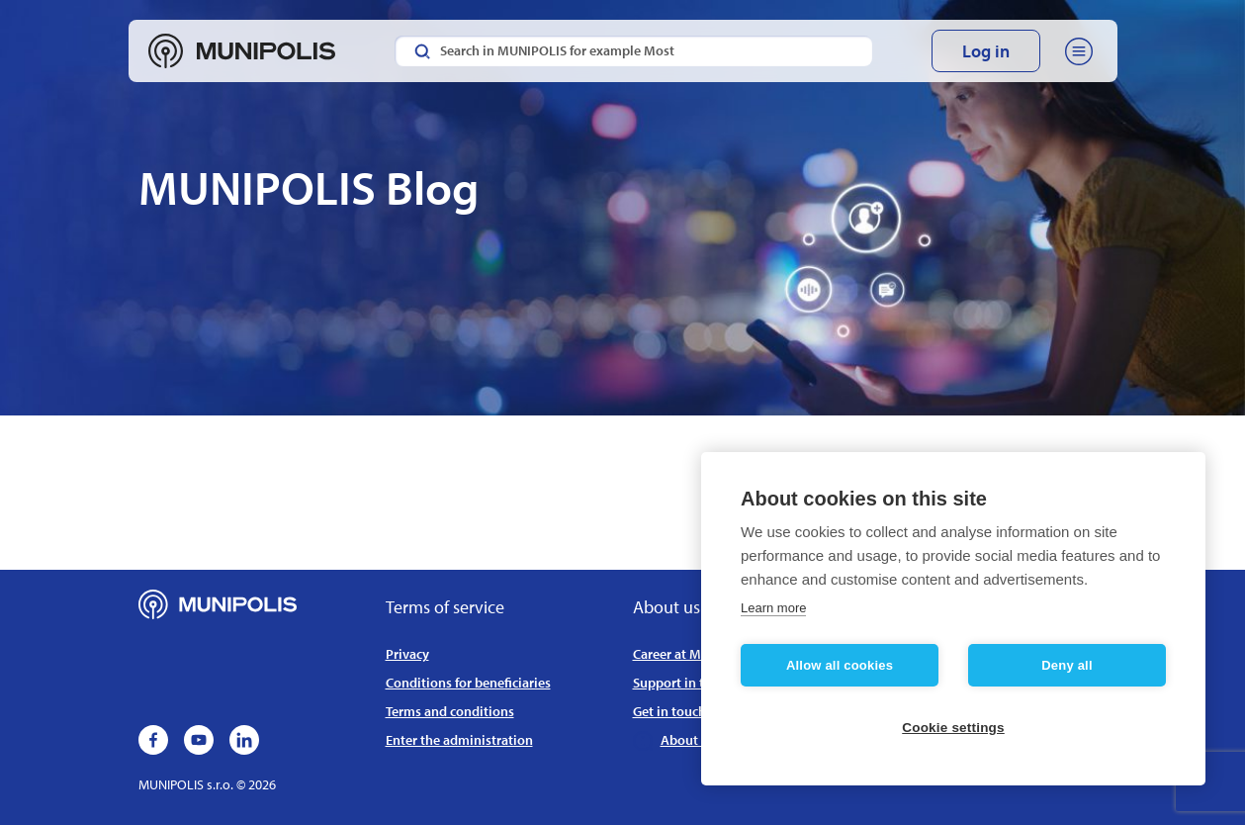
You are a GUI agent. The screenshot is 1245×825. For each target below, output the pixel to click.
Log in (986, 51)
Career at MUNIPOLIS (695, 654)
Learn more (773, 607)
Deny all (1066, 665)
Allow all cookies (839, 665)
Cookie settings (953, 727)
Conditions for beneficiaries (468, 682)
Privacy (407, 654)
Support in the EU (685, 682)
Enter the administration (459, 740)
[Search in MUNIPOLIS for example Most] (633, 51)
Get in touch (669, 711)
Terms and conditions (450, 711)
